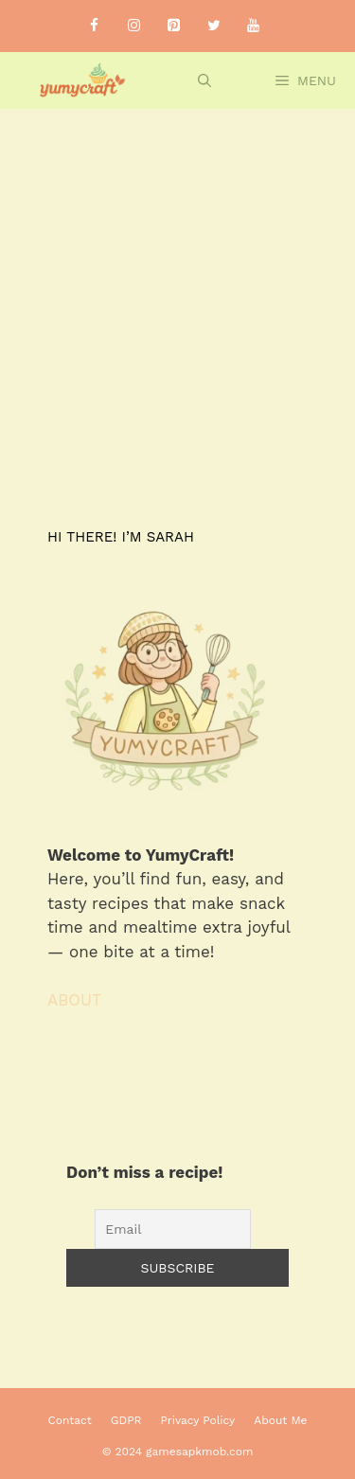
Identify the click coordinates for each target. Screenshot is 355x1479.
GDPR (126, 1420)
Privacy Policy (198, 1420)
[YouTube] (254, 26)
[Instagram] (134, 26)
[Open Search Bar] (204, 80)
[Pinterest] (174, 26)
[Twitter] (214, 26)
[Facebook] (95, 26)
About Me (280, 1420)
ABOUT (74, 999)
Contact (70, 1420)
